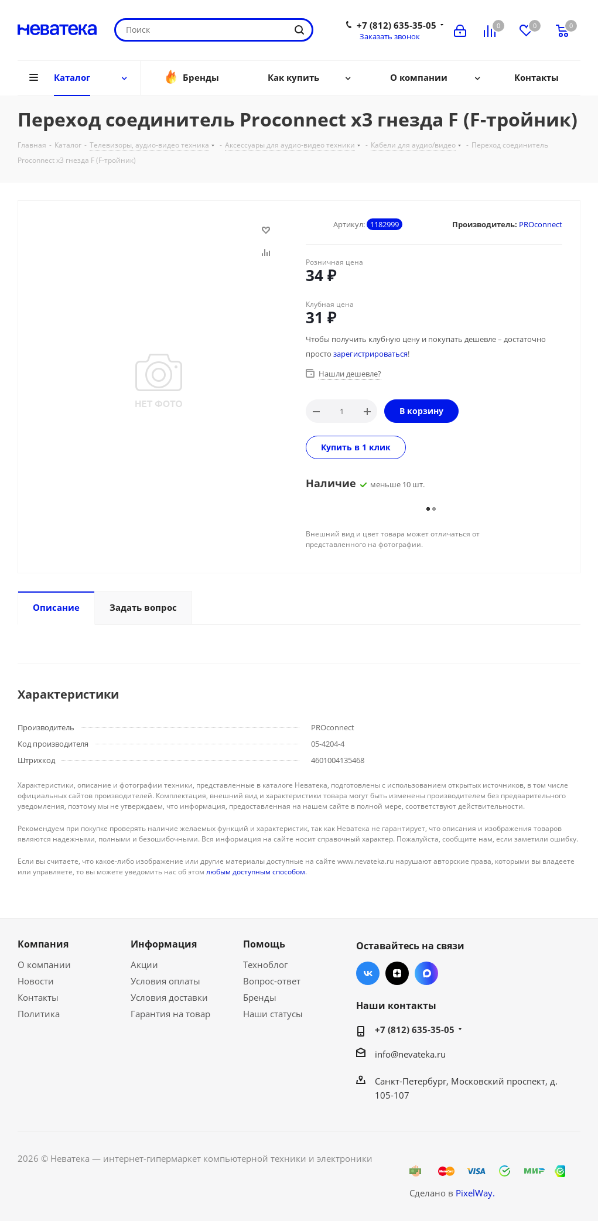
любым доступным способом (255, 872)
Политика (39, 1014)
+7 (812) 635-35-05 (396, 25)
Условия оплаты (165, 981)
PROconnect (540, 224)
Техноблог (265, 964)
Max (426, 973)
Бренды (259, 997)
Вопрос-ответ (271, 981)
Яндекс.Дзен (397, 973)
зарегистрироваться (370, 353)
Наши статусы (273, 1014)
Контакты (38, 997)
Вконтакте (368, 973)
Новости (36, 981)
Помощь (264, 944)
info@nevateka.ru (410, 1054)
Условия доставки (169, 997)
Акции (144, 964)
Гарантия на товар (170, 1014)
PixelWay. (475, 1193)
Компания (43, 944)
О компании (44, 964)
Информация (164, 944)
